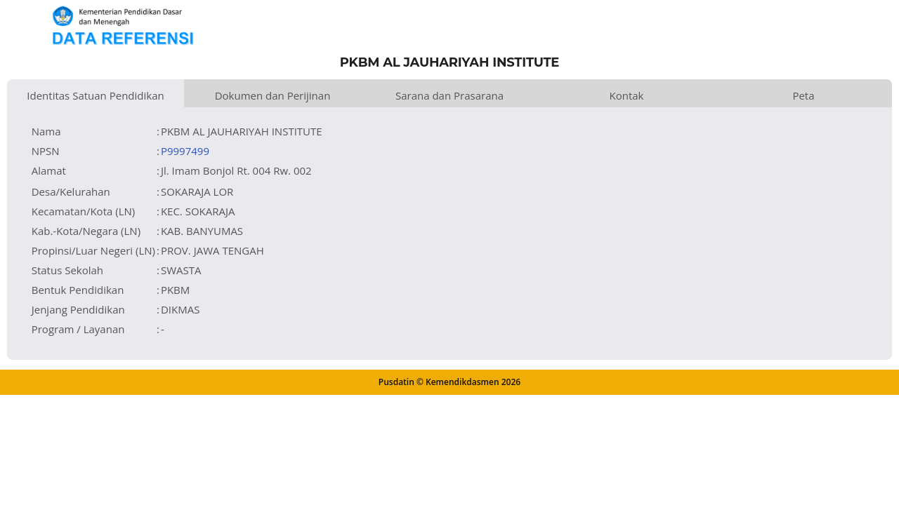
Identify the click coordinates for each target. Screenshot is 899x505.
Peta (803, 95)
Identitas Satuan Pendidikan (95, 95)
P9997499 (185, 151)
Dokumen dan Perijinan (273, 95)
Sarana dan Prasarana (449, 95)
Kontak (627, 95)
